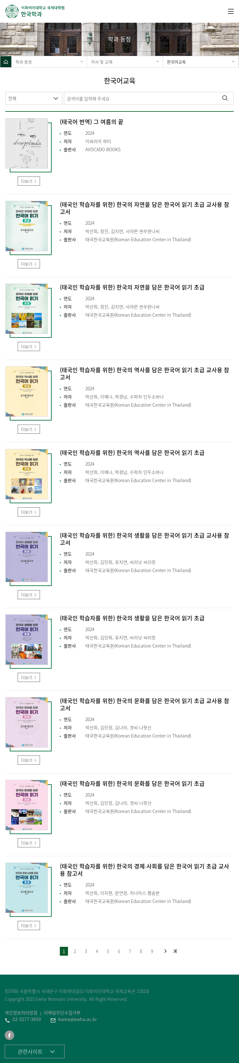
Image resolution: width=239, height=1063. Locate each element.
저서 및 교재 (101, 62)
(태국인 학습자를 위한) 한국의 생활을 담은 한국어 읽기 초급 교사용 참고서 (144, 539)
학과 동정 (23, 62)
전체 (12, 98)
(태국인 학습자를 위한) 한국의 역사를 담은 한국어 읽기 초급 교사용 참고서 (144, 373)
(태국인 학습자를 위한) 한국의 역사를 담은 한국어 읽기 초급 (132, 453)
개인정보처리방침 (21, 1012)
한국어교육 (176, 62)
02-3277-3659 (27, 1019)
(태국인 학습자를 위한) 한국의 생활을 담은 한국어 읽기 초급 (132, 618)
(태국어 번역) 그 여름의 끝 (91, 122)
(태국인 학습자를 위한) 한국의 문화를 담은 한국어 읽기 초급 (132, 784)
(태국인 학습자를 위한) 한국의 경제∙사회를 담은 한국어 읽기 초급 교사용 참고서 (144, 870)
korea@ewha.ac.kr (77, 1019)
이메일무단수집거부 (62, 1012)
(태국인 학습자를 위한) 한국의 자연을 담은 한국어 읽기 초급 (132, 287)
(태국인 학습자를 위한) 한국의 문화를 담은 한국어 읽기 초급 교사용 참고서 (144, 704)
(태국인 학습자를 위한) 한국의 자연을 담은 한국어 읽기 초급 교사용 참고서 (144, 208)
